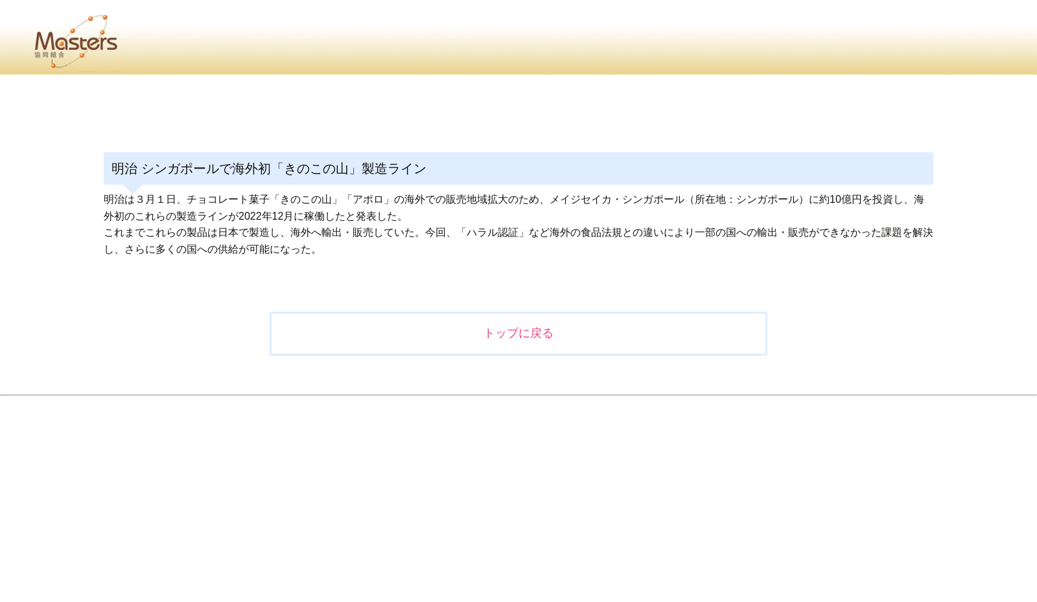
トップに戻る (518, 333)
